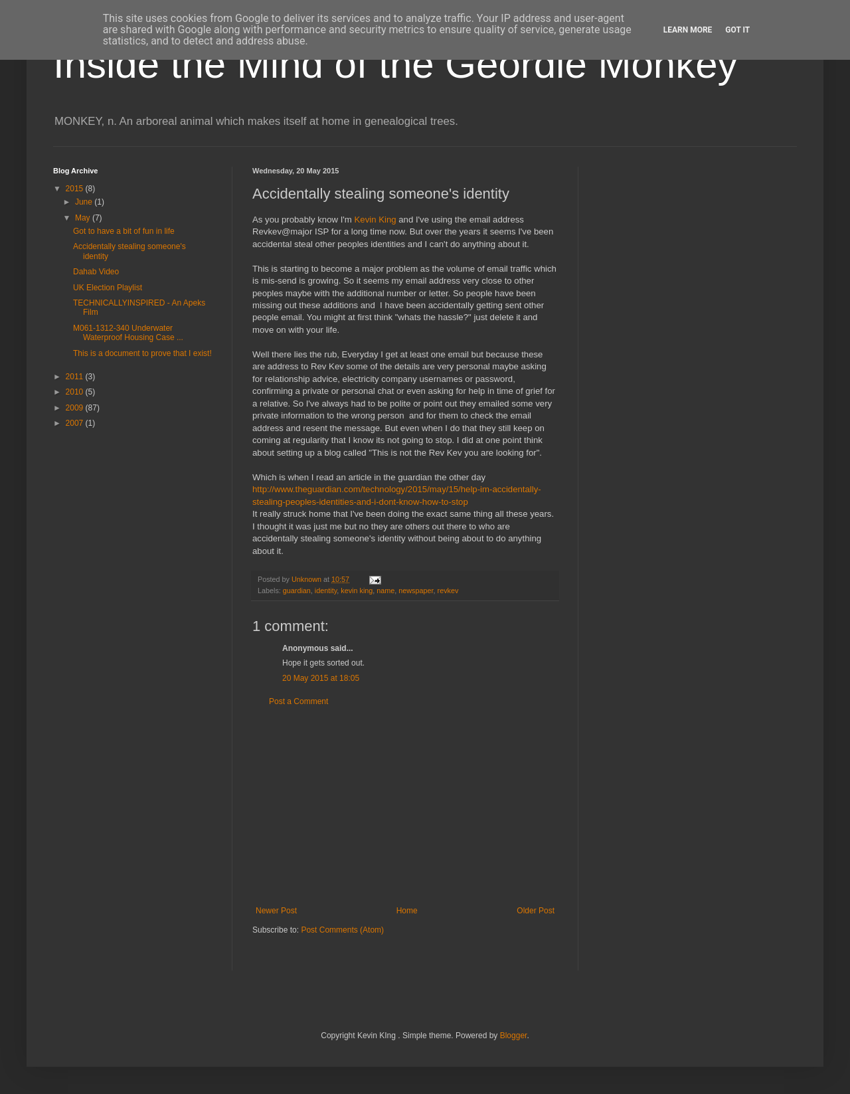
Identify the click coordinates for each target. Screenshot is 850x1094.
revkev (448, 590)
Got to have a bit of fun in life (124, 231)
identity (326, 590)
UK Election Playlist (107, 287)
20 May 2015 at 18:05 (320, 678)
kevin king (357, 590)
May (83, 218)
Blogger (513, 1035)
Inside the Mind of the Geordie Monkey (395, 64)
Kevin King (374, 220)
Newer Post (276, 910)
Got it (737, 30)
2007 (76, 423)
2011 (76, 376)
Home (407, 910)
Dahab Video (96, 271)
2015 (76, 188)
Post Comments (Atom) (342, 930)
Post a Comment (298, 701)
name (385, 590)
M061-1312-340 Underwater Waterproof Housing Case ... (128, 332)
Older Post (535, 910)
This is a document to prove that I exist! (142, 353)
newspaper (415, 590)
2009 (76, 407)
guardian (297, 590)
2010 (76, 392)
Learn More (688, 30)
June (84, 202)
